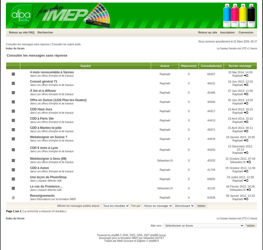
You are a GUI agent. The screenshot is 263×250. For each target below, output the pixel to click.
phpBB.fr (154, 240)
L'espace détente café (49, 180)
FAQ (31, 32)
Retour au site (18, 32)
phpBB (115, 235)
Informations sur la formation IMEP (56, 199)
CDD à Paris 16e (42, 118)
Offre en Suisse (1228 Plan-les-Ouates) (58, 100)
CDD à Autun (39, 168)
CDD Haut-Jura (41, 109)
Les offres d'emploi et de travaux (54, 75)
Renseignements (42, 196)
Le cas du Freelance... (46, 186)
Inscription (227, 32)
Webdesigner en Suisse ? (48, 137)
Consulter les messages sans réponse (28, 44)
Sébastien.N (165, 160)
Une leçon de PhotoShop (48, 177)
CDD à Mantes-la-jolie (46, 128)
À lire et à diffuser (43, 91)
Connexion (246, 32)
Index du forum (15, 48)
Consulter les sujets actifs (66, 44)
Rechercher (45, 32)
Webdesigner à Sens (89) (48, 158)
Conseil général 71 (43, 81)
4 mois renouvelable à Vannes (52, 72)
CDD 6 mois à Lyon (44, 148)
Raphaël (165, 74)
